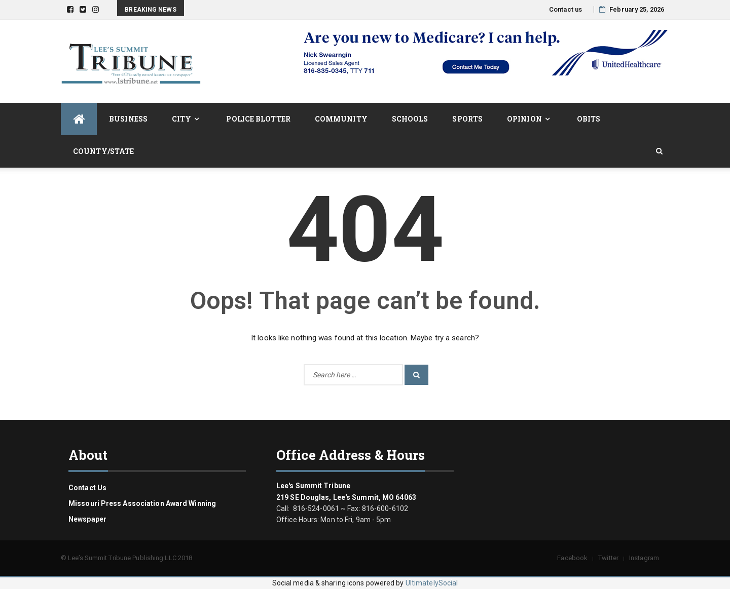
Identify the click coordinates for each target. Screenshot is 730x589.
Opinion (524, 119)
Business (128, 119)
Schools (410, 119)
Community (341, 119)
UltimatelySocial (432, 583)
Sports (467, 119)
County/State (103, 151)
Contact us (565, 9)
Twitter (608, 558)
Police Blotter (258, 119)
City (181, 119)
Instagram (644, 558)
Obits (589, 119)
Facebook (572, 558)
